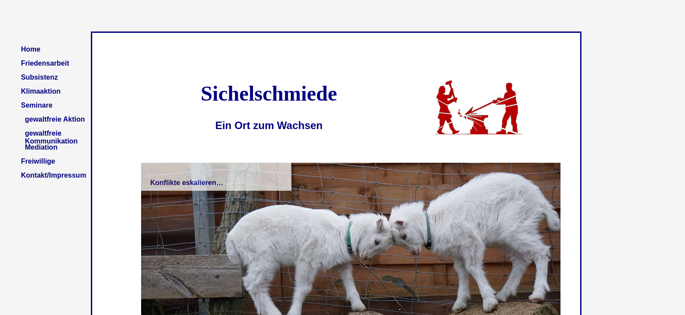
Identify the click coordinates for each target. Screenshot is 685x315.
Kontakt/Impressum (53, 175)
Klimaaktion (41, 91)
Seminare (36, 105)
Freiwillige (38, 161)
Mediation (41, 147)
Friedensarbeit (45, 63)
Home (30, 49)
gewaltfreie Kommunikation (51, 137)
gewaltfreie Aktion (55, 119)
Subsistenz (39, 77)
